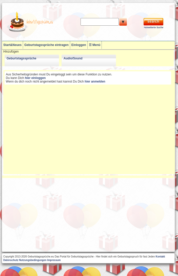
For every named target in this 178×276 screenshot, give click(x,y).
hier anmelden (95, 81)
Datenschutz (10, 260)
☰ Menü (95, 45)
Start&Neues (12, 45)
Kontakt (160, 256)
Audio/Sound (73, 58)
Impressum (54, 260)
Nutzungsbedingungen (32, 260)
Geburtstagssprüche (21, 58)
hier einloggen (35, 78)
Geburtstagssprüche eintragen (46, 45)
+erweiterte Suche (153, 27)
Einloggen (78, 45)
